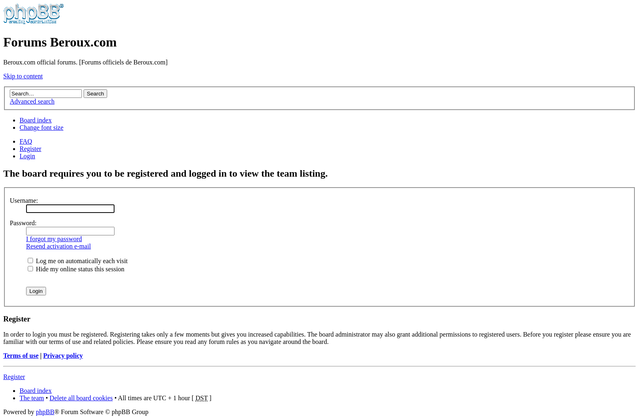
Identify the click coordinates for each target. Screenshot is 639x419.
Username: (24, 200)
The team (32, 398)
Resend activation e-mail (58, 246)
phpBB (45, 411)
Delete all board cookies (81, 398)
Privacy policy (63, 355)
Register (30, 148)
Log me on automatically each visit (78, 260)
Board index (36, 120)
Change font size (42, 127)
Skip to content (23, 76)
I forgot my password (54, 238)
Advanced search (32, 101)
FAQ (26, 141)
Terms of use (21, 355)
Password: (23, 222)
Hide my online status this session (76, 269)
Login (27, 156)
